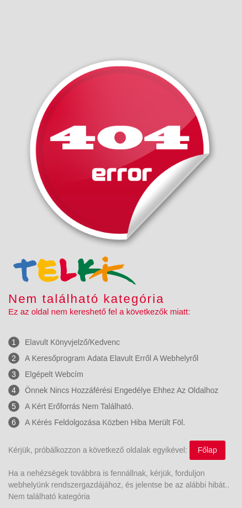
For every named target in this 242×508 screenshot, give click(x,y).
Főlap (207, 450)
